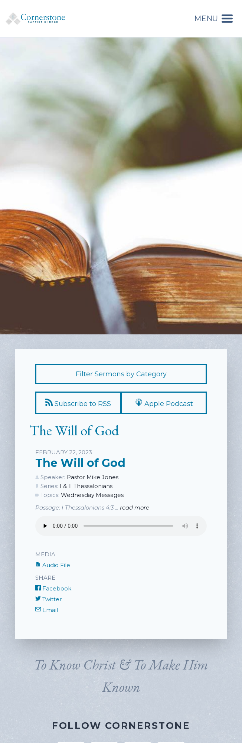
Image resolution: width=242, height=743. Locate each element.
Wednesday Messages (92, 494)
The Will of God (80, 463)
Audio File (52, 565)
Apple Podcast (164, 403)
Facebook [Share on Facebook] (53, 588)
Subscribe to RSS (78, 403)
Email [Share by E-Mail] (46, 609)
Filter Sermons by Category (121, 374)
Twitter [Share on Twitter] (48, 599)
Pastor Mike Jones (92, 477)
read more (134, 507)
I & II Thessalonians (86, 486)
